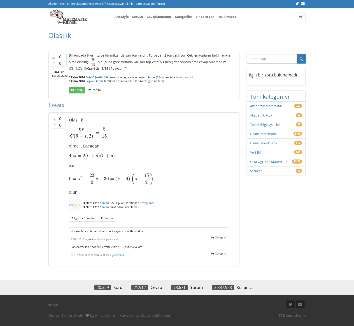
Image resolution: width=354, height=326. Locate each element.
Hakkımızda (226, 16)
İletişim (53, 305)
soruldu (189, 77)
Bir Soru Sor (205, 16)
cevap (79, 90)
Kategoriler (183, 16)
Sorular (137, 16)
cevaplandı (147, 203)
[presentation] (93, 62)
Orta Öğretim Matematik (102, 77)
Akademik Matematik (266, 106)
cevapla (220, 237)
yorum (96, 90)
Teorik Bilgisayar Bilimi (267, 124)
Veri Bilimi (258, 152)
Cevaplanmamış (159, 16)
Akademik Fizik (261, 115)
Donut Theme (60, 315)
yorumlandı (112, 239)
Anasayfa (121, 16)
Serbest (256, 171)
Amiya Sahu (105, 315)
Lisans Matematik (263, 134)
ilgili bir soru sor (84, 218)
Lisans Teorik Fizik (263, 143)
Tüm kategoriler (270, 96)
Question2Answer (155, 315)
